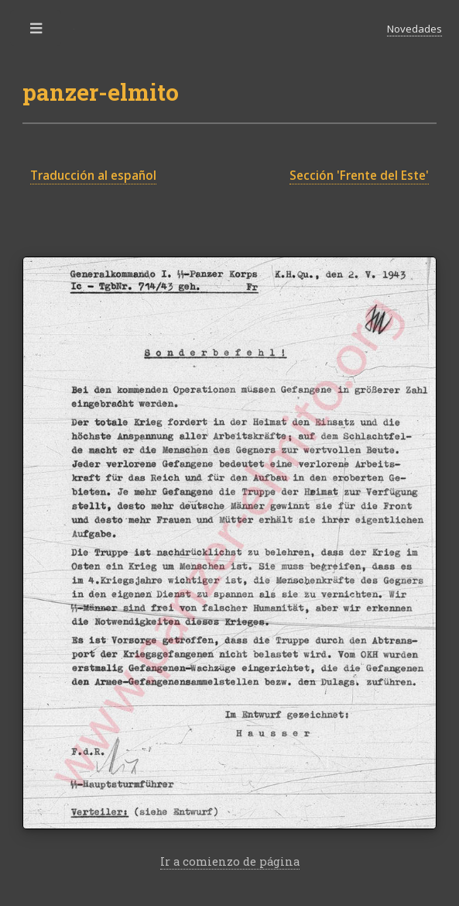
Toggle (37, 32)
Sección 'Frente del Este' (359, 175)
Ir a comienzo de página (230, 861)
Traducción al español (93, 175)
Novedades (414, 29)
